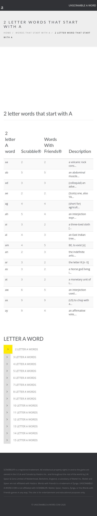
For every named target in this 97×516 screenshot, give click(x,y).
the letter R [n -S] (79, 262)
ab (6, 172)
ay (6, 310)
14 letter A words (21, 433)
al (6, 234)
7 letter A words (20, 384)
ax (6, 300)
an (6, 252)
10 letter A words (21, 405)
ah (6, 214)
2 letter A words (21, 349)
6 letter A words (20, 377)
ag (6, 203)
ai (6, 224)
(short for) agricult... (75, 205)
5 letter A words (20, 371)
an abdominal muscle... (77, 174)
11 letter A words (21, 412)
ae (6, 193)
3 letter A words (20, 357)
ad (6, 183)
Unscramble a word (82, 5)
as (6, 269)
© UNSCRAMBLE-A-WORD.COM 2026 (48, 504)
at (6, 279)
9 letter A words (20, 398)
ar (6, 262)
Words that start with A (33, 32)
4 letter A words (20, 364)
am (7, 245)
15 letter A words (21, 440)
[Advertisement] (48, 74)
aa (6, 162)
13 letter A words (21, 426)
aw (7, 290)
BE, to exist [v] (77, 245)
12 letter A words (21, 419)
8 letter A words (20, 391)
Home (7, 32)
